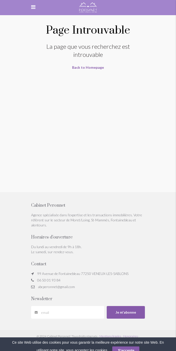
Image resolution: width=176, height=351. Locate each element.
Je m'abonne (126, 312)
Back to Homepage (88, 67)
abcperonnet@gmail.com (56, 287)
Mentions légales (110, 336)
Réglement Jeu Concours (88, 341)
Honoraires (130, 336)
